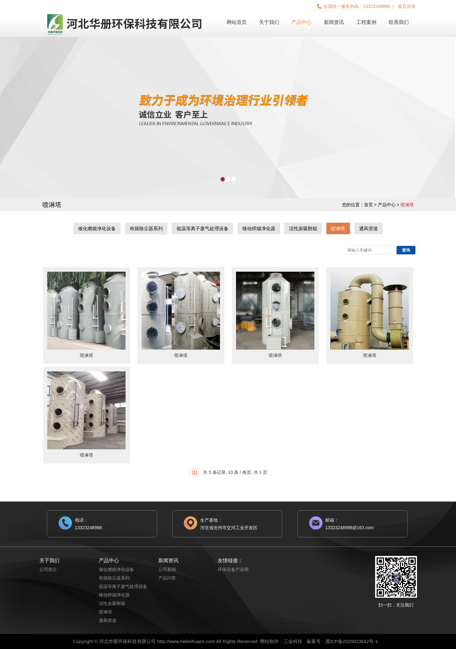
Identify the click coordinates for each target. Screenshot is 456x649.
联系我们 (399, 22)
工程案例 (366, 22)
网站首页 (237, 22)
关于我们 (269, 22)
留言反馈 (406, 6)
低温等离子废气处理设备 (202, 228)
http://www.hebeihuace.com (186, 641)
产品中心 (301, 22)
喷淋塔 (338, 228)
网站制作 (269, 641)
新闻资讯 (334, 22)
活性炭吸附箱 (303, 228)
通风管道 (368, 228)
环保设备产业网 (233, 569)
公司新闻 (167, 569)
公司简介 (48, 569)
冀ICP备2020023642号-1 (351, 641)
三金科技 (293, 641)
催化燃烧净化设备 (97, 228)
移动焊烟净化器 (258, 228)
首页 (368, 204)
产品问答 (167, 577)
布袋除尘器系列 (146, 228)
